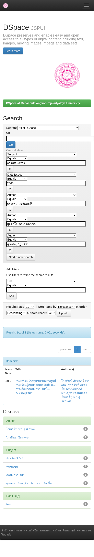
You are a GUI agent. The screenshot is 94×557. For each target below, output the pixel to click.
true (8, 504)
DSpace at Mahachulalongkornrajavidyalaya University (43, 103)
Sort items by (47, 306)
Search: (11, 128)
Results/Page (15, 306)
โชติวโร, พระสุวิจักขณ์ (20, 429)
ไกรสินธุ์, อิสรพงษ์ (72, 380)
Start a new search (21, 257)
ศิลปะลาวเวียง (15, 475)
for (8, 133)
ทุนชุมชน (12, 466)
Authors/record (37, 313)
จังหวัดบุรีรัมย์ (14, 458)
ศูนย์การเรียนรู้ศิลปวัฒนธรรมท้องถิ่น (29, 483)
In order (81, 306)
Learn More (13, 51)
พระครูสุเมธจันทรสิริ (74, 393)
